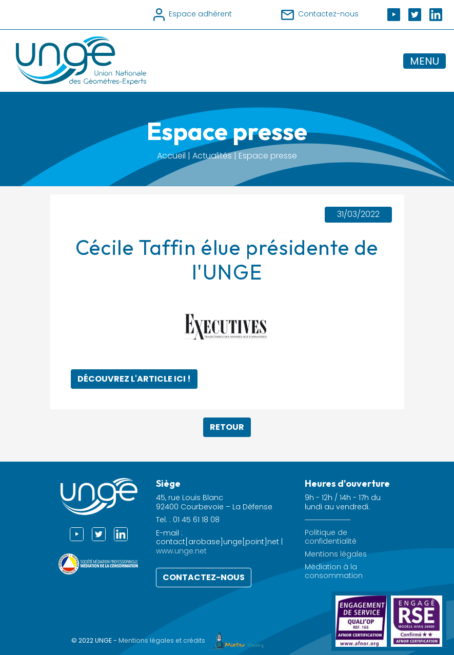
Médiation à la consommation (334, 571)
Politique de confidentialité (331, 537)
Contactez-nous (204, 577)
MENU (424, 61)
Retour (227, 427)
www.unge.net (181, 551)
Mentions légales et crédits (193, 640)
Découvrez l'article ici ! (134, 379)
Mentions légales (336, 554)
